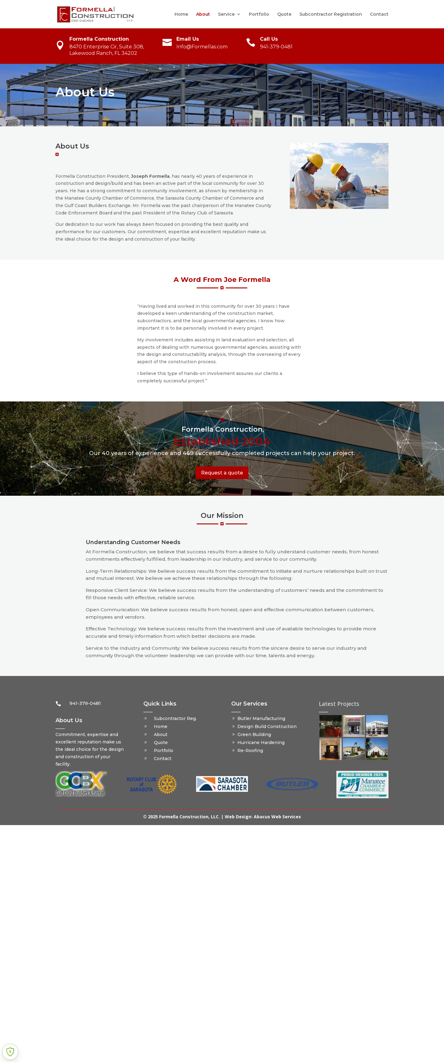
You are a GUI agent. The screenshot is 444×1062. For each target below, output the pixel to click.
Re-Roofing (250, 750)
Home (181, 14)
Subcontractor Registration (330, 14)
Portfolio (259, 14)
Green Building (254, 734)
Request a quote (222, 473)
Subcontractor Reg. (175, 718)
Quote (284, 14)
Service (226, 14)
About (203, 14)
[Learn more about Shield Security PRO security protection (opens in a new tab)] (10, 1051)
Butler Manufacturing (261, 718)
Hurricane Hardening (261, 742)
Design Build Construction (267, 726)
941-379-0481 (276, 47)
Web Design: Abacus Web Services (263, 817)
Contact (379, 14)
